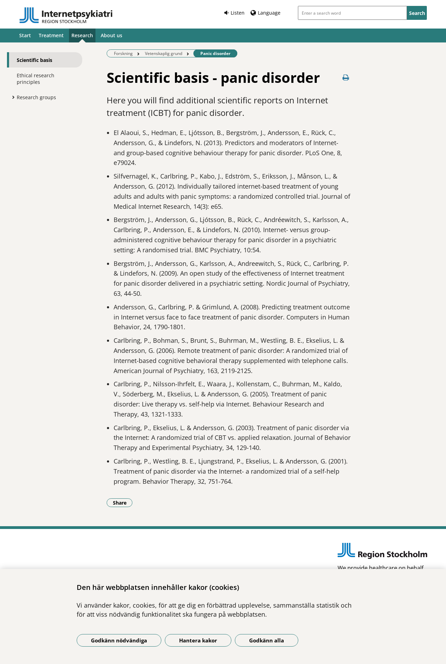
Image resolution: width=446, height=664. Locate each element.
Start (25, 35)
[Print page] (346, 77)
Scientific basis (34, 60)
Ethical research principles (35, 78)
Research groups (36, 97)
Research (82, 35)
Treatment (51, 35)
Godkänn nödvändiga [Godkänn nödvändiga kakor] (119, 640)
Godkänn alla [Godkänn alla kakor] (266, 640)
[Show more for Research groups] (11, 97)
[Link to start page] (66, 15)
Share (123, 502)
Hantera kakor (198, 640)
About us (111, 35)
